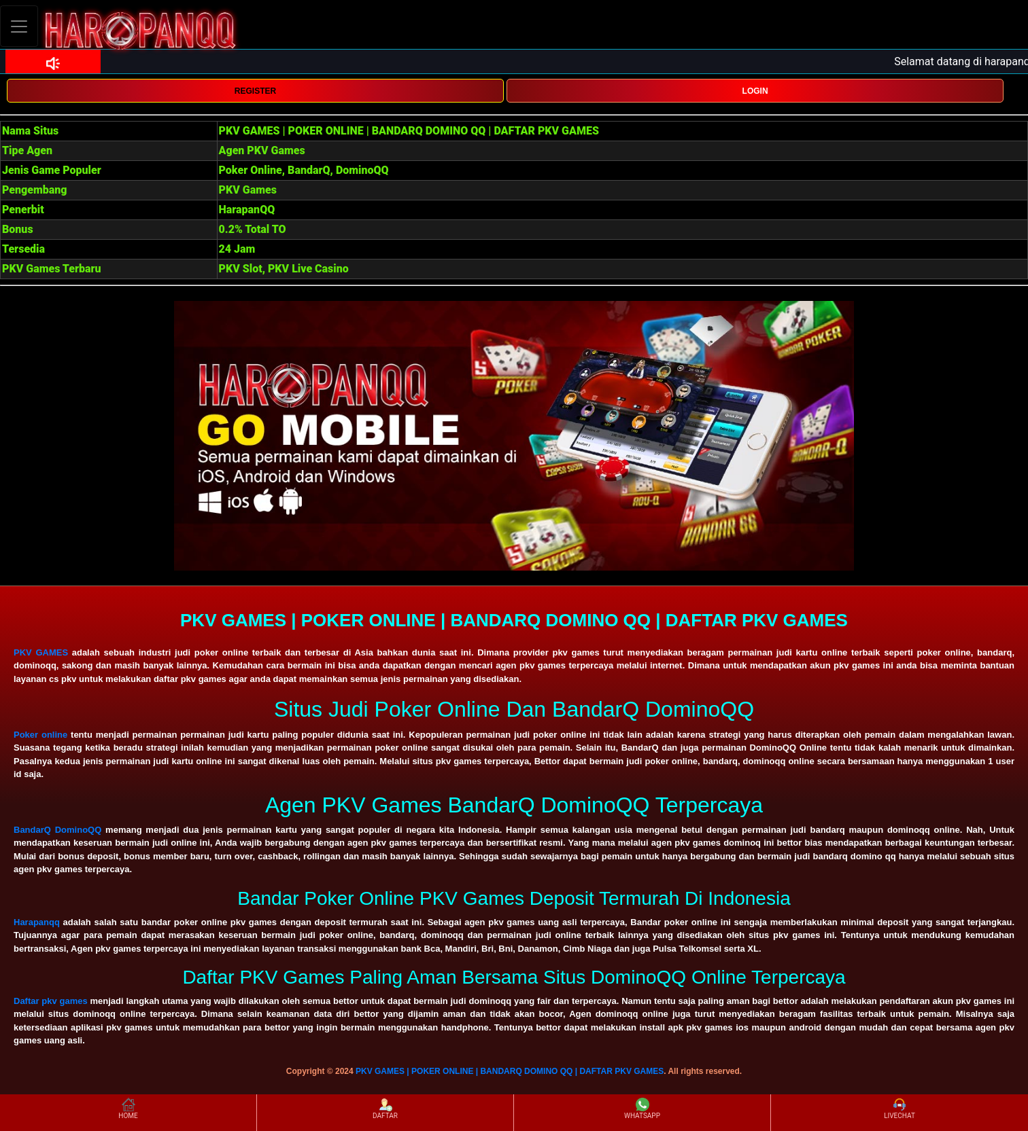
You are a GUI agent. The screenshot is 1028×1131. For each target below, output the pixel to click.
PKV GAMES (41, 652)
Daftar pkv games (51, 1001)
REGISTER (255, 91)
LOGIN (755, 91)
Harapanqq (37, 922)
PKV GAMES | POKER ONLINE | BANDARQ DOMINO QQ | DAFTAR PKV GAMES (510, 1071)
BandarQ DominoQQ (57, 830)
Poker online (40, 735)
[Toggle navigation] (19, 26)
